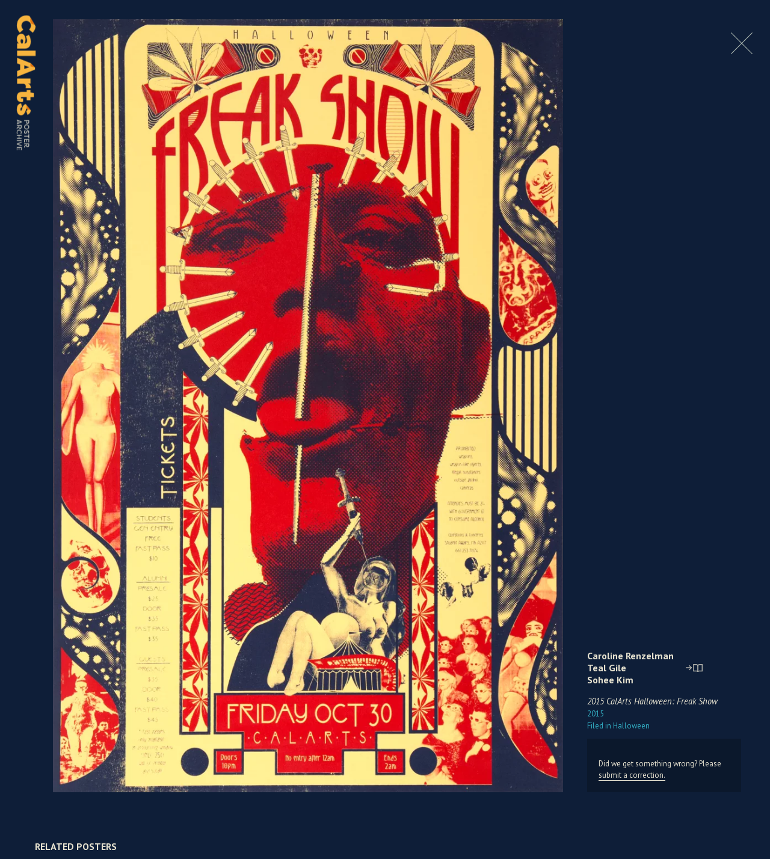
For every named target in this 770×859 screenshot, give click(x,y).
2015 (595, 714)
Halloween (618, 726)
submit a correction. (632, 775)
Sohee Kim (610, 680)
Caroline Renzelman (630, 656)
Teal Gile (606, 668)
